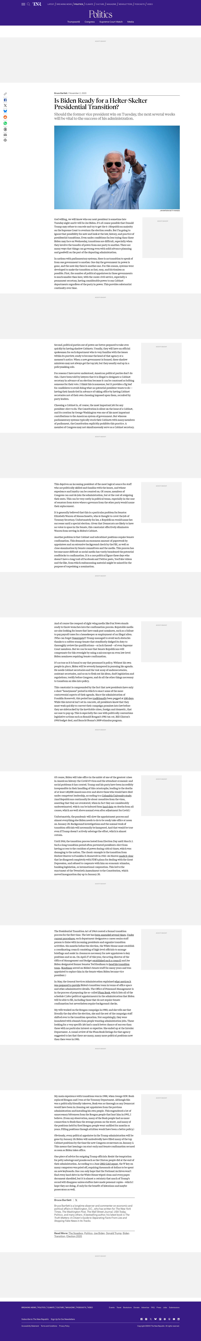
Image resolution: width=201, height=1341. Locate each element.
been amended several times (110, 934)
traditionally (100, 698)
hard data (108, 806)
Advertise (145, 1307)
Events (112, 1307)
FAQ (153, 1307)
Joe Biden (99, 1233)
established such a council (106, 960)
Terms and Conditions (49, 1326)
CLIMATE (89, 4)
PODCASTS (140, 4)
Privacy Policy (64, 1326)
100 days (128, 698)
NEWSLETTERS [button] (125, 4)
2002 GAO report (109, 1163)
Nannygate (78, 638)
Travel (119, 1307)
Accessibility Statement (30, 1326)
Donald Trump (114, 1233)
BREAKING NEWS (64, 4)
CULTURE (100, 4)
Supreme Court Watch (111, 21)
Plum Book (104, 992)
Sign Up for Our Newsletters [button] (63, 1319)
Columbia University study (116, 795)
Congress (90, 21)
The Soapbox (76, 1233)
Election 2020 (74, 1236)
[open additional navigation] (23, 4)
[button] (5, 94)
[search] (28, 4)
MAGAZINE (111, 4)
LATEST (51, 4)
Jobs (165, 1307)
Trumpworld (73, 21)
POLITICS (78, 4)
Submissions (174, 1307)
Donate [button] (136, 1307)
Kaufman (67, 967)
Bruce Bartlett (60, 93)
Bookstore (127, 1307)
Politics (88, 1233)
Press (159, 1307)
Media (130, 21)
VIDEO (150, 4)
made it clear (126, 855)
